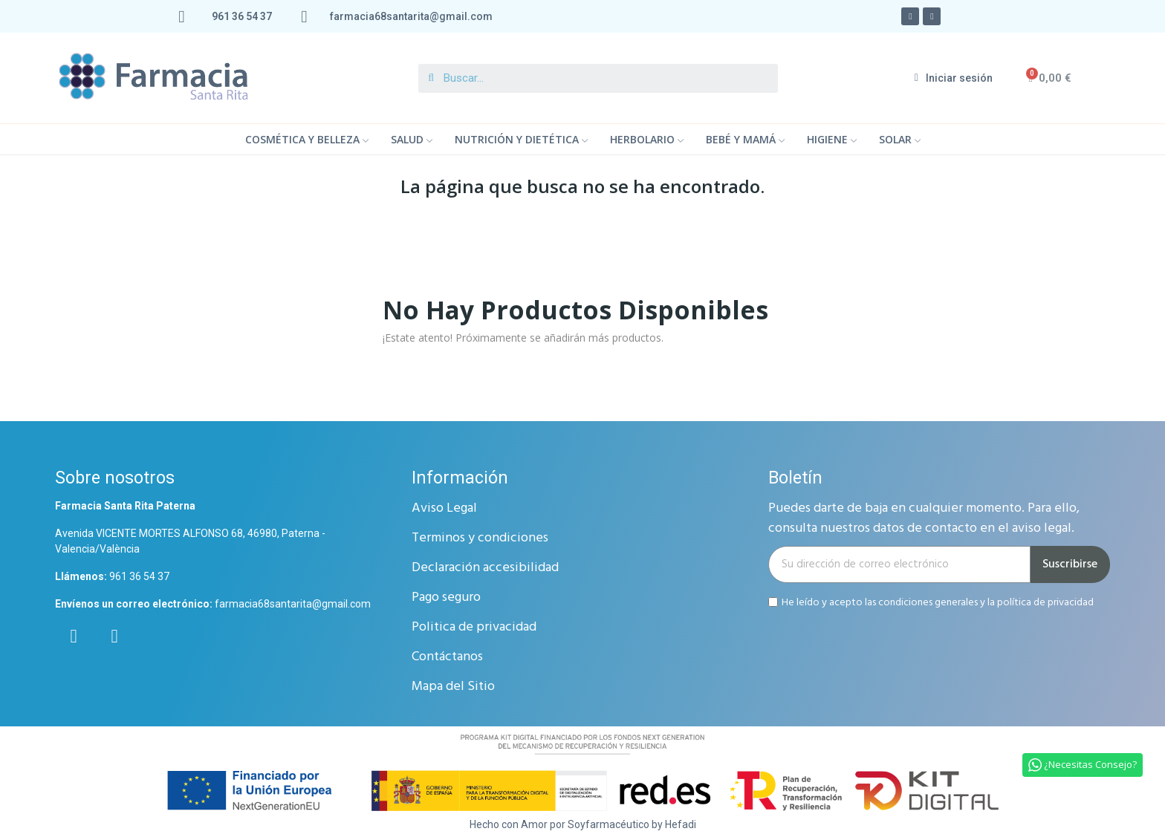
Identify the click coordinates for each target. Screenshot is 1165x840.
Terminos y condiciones (480, 538)
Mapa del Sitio (453, 687)
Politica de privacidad (474, 627)
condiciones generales (928, 602)
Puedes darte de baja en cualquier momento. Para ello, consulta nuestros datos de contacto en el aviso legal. (924, 518)
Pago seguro (446, 597)
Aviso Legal (444, 508)
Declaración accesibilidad (485, 568)
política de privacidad (1045, 602)
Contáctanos (447, 657)
